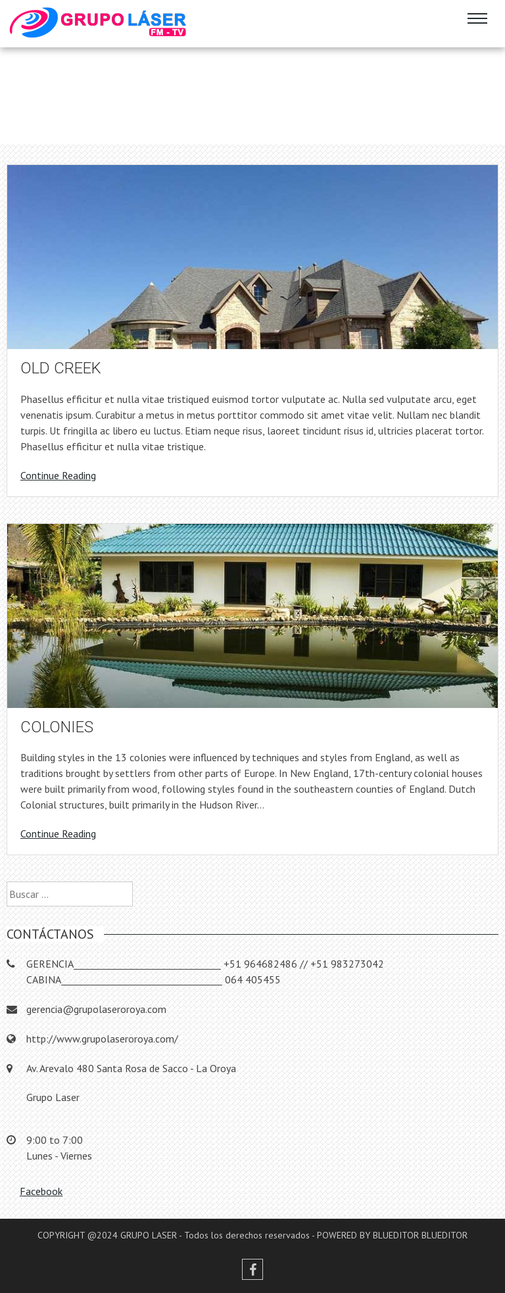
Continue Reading (58, 475)
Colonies (56, 727)
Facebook (41, 1191)
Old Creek (60, 368)
